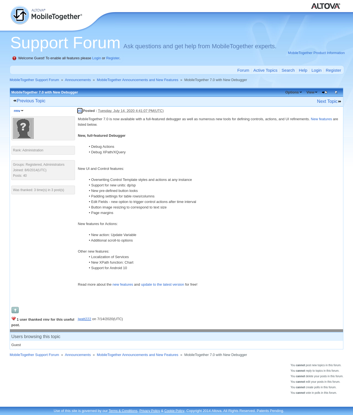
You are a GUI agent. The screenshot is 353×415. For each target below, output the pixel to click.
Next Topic (327, 101)
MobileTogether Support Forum (34, 80)
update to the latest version (162, 284)
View (310, 92)
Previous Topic (31, 100)
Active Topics (265, 70)
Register (112, 58)
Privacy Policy (149, 411)
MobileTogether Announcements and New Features (137, 80)
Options (292, 92)
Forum (243, 70)
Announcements (78, 80)
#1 (80, 111)
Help (303, 70)
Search (288, 70)
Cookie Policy (174, 411)
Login (96, 58)
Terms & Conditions (123, 411)
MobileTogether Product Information (316, 53)
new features (123, 284)
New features (321, 119)
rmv (17, 111)
